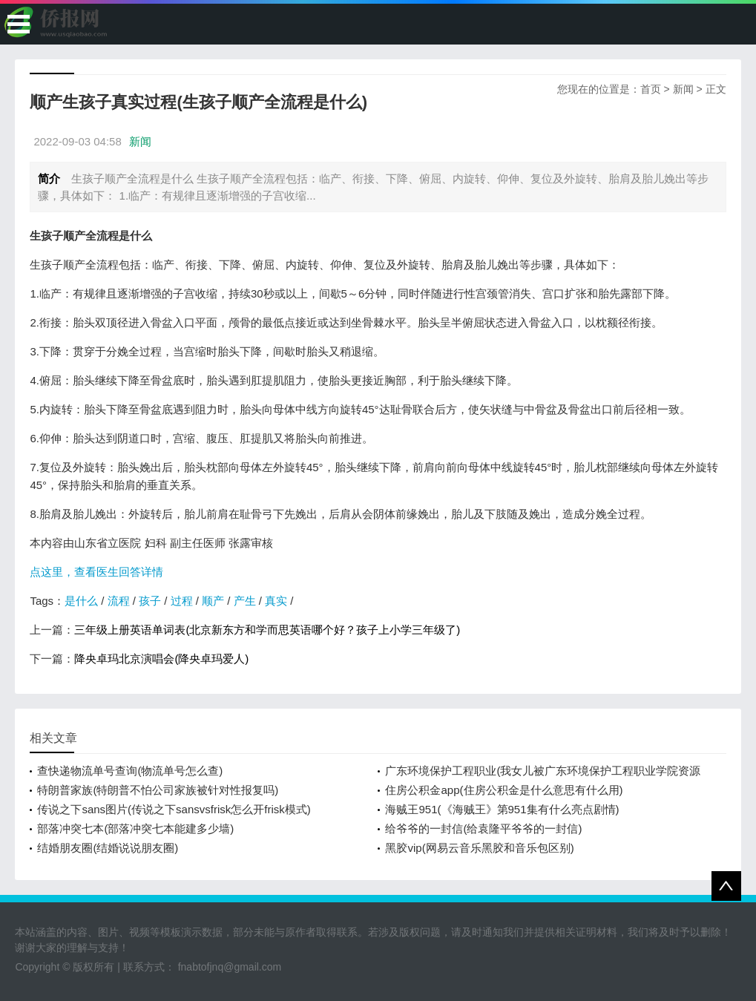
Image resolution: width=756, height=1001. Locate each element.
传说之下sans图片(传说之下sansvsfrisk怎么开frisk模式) (173, 809)
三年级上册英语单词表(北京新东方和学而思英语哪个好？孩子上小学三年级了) (267, 629)
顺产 (213, 600)
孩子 (150, 600)
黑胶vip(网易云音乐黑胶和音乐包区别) (479, 847)
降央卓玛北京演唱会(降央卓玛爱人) (161, 658)
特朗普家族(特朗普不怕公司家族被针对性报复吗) (157, 790)
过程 (182, 600)
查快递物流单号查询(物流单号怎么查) (130, 770)
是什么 (81, 600)
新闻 (683, 89)
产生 (245, 600)
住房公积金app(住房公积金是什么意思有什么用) (503, 790)
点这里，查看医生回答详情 (96, 571)
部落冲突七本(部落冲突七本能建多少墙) (135, 828)
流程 (119, 600)
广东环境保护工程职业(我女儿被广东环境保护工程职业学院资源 (542, 770)
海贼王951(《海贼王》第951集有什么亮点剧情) (502, 809)
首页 (650, 89)
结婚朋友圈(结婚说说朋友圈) (107, 847)
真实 (276, 600)
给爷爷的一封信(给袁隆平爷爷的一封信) (483, 828)
